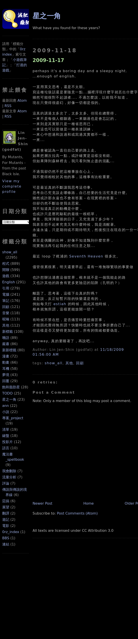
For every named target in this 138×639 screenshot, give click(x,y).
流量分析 (9, 477)
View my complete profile (12, 186)
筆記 (5, 301)
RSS (7, 106)
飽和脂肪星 (11, 387)
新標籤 (7, 331)
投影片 (7, 442)
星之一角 (9, 399)
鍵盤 (5, 436)
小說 (5, 412)
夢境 (5, 375)
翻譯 (5, 513)
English (8, 282)
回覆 (5, 381)
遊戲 (5, 276)
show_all (9, 252)
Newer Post (42, 503)
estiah (59, 304)
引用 (5, 288)
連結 (5, 544)
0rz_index (10, 532)
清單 (5, 429)
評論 (5, 483)
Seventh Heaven (86, 256)
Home (88, 503)
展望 (5, 507)
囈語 (5, 338)
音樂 (5, 313)
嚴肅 (5, 344)
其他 (5, 325)
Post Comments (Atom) (77, 513)
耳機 (5, 368)
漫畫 (5, 356)
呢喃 (5, 319)
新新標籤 (9, 350)
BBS (5, 538)
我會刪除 (9, 471)
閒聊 (5, 270)
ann (5, 406)
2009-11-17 (48, 60)
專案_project (12, 418)
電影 (5, 526)
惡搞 (5, 501)
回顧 (5, 307)
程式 (5, 263)
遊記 (5, 519)
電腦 (5, 294)
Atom (22, 100)
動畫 (5, 362)
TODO (7, 393)
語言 (5, 448)
